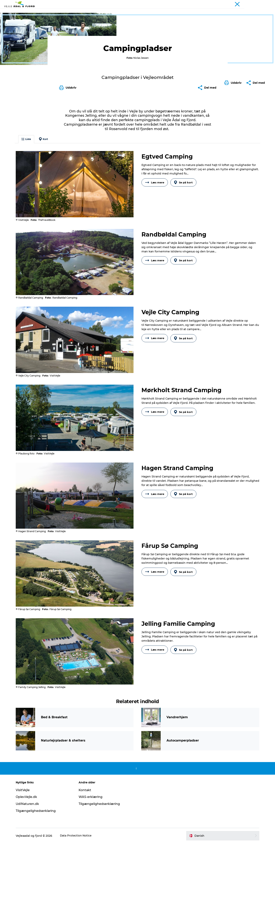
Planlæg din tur (172, 12)
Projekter (266, 3)
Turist (253, 3)
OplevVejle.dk (28, 862)
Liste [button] (28, 210)
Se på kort (183, 254)
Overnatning (146, 12)
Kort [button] (45, 210)
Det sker (125, 12)
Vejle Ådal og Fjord (17, 25)
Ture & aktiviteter (100, 12)
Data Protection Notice (78, 901)
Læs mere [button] (154, 254)
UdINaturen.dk (29, 869)
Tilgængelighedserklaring (37, 876)
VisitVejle (24, 855)
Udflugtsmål (73, 12)
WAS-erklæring (91, 862)
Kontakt (85, 855)
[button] (233, 172)
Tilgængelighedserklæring (100, 869)
